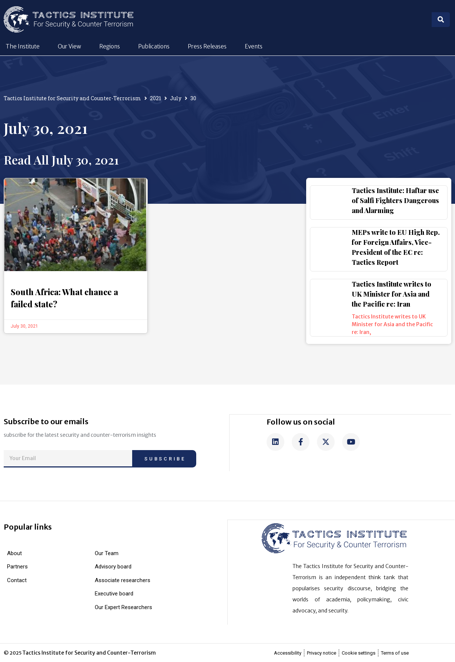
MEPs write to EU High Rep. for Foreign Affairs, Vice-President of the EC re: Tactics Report (396, 247)
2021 (155, 98)
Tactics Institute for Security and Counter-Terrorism (72, 98)
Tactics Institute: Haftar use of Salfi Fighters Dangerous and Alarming (395, 200)
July (175, 98)
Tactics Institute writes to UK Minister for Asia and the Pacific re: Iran (391, 294)
